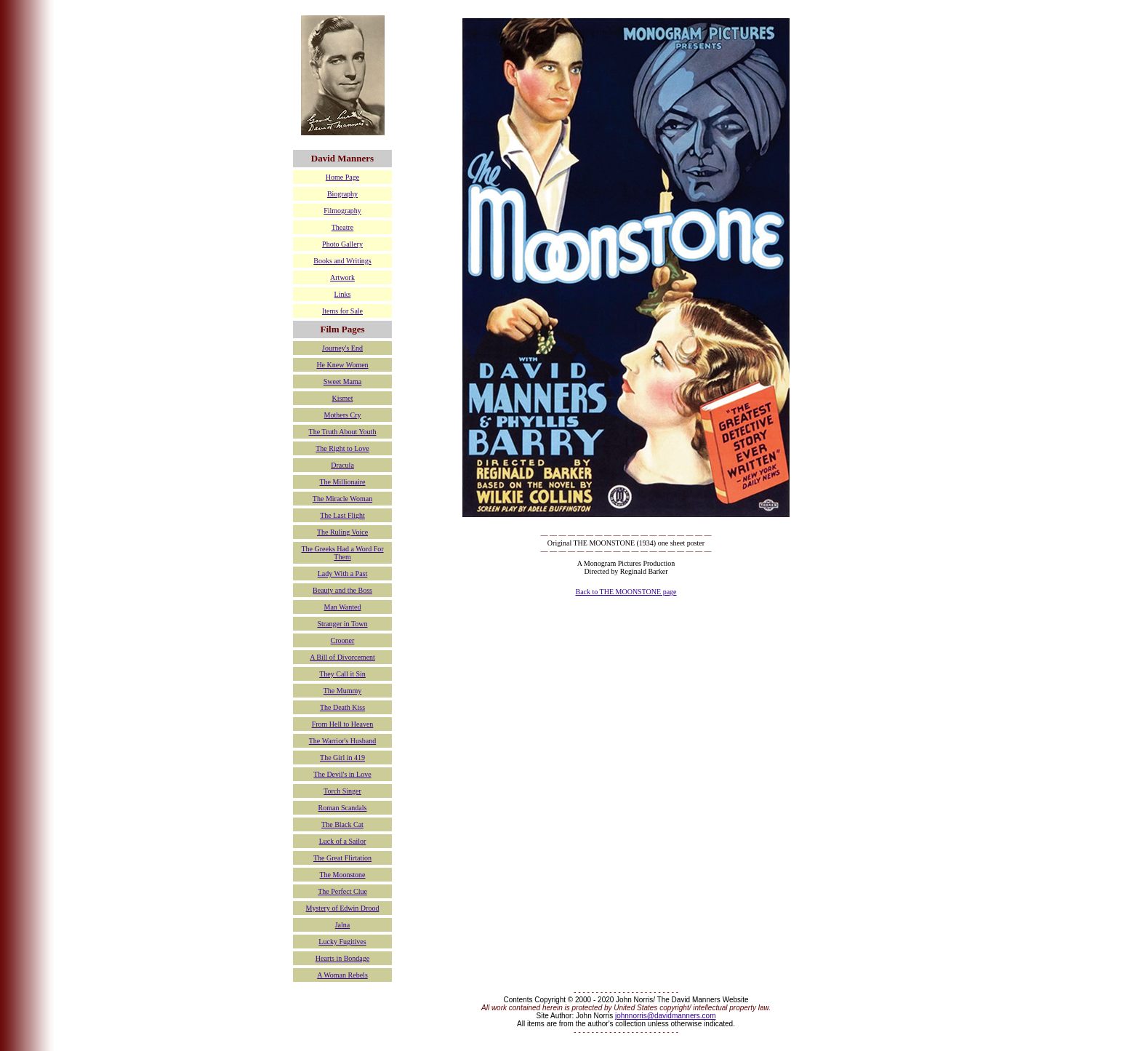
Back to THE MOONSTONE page (625, 592)
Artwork (342, 277)
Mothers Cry (342, 415)
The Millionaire (342, 482)
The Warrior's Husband (342, 741)
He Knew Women (342, 365)
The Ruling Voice (342, 532)
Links (342, 294)
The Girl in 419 (342, 758)
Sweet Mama (343, 381)
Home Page (342, 177)
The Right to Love (342, 448)
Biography (342, 194)
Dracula (342, 465)
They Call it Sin (342, 674)
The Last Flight (342, 515)
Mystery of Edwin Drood (343, 908)
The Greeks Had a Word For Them (342, 553)
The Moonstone (342, 875)
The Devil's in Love (342, 774)
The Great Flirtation (342, 858)
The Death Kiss (342, 707)
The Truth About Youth (343, 432)
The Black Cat (342, 824)
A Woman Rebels (342, 975)
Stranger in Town (342, 624)
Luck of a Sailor (342, 841)
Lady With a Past (343, 574)
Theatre (343, 227)
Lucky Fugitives (342, 942)
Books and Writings (342, 261)
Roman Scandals (342, 808)
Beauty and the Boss (342, 590)
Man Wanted (342, 607)
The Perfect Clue (342, 891)
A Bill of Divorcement (342, 657)
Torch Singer (342, 791)
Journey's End (342, 348)
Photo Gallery (342, 244)
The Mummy (343, 691)
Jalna (342, 925)
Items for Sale (342, 311)
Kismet (342, 398)
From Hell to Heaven (343, 724)
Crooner (343, 640)
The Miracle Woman (342, 499)
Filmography (342, 211)
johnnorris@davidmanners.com (665, 1016)
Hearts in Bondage (342, 958)
